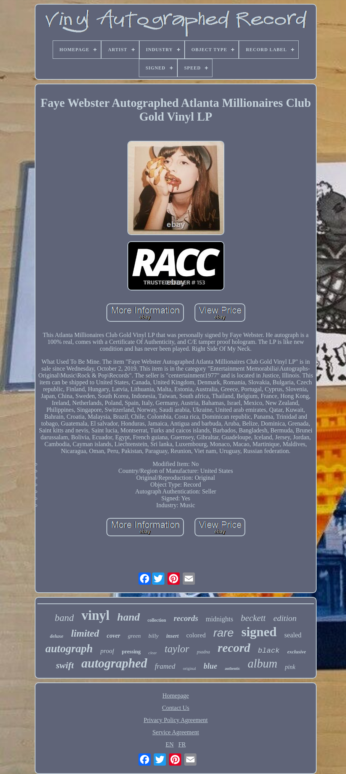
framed (165, 666)
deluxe (56, 636)
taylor (176, 649)
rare (223, 632)
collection (157, 620)
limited (85, 633)
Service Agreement (175, 732)
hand (128, 617)
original (189, 668)
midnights (219, 619)
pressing (131, 652)
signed (259, 632)
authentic (232, 668)
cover (114, 635)
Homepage (176, 695)
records (186, 618)
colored (196, 635)
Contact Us (176, 708)
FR (182, 744)
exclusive (296, 652)
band (64, 618)
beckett (253, 618)
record (234, 648)
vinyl (95, 615)
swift (65, 665)
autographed (114, 663)
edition (284, 618)
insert (172, 636)
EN (170, 744)
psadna (203, 652)
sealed (292, 635)
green (134, 636)
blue (210, 666)
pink (290, 667)
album (262, 663)
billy (153, 636)
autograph (69, 648)
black (269, 651)
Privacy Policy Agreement (176, 720)
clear (152, 652)
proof (107, 651)
